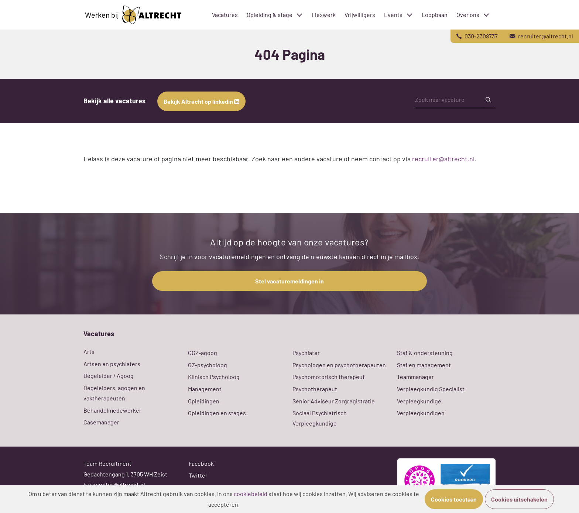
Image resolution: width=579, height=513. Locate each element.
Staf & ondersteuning (425, 352)
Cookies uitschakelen (519, 499)
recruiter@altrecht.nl (443, 159)
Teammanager (415, 376)
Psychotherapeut (314, 388)
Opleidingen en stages (217, 412)
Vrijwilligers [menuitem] (360, 14)
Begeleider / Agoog (108, 375)
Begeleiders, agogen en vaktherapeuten (114, 393)
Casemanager (101, 422)
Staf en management (424, 364)
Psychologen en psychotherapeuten (339, 364)
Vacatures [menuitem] (225, 14)
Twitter (198, 475)
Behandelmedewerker (112, 410)
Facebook (201, 463)
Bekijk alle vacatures (114, 101)
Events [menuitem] (393, 14)
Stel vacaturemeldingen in (289, 281)
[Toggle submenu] (299, 15)
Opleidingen (203, 400)
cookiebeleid (250, 493)
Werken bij (133, 15)
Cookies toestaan (454, 499)
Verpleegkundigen (421, 412)
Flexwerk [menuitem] (324, 14)
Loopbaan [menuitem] (435, 14)
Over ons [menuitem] (467, 14)
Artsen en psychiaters (111, 363)
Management (205, 388)
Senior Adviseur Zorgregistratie (333, 400)
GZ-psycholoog (207, 364)
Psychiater (306, 352)
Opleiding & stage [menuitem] (269, 14)
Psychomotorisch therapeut (328, 376)
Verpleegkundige (419, 400)
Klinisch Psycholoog (214, 376)
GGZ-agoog (202, 352)
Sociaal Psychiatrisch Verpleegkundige (319, 418)
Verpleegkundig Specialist (431, 388)
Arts (89, 351)
